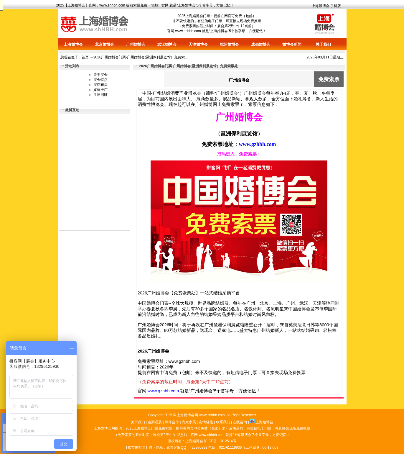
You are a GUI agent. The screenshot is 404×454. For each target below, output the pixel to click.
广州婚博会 (135, 44)
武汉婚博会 (167, 44)
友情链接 (206, 422)
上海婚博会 (76, 5)
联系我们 (223, 422)
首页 (85, 57)
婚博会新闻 (291, 44)
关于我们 (323, 44)
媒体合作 (172, 422)
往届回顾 (100, 95)
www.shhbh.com (112, 5)
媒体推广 (100, 90)
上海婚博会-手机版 (326, 6)
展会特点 (100, 80)
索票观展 (155, 422)
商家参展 (189, 422)
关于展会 (100, 75)
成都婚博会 (260, 44)
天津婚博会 (198, 44)
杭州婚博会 (229, 44)
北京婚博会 (104, 44)
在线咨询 (240, 422)
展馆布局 (100, 85)
